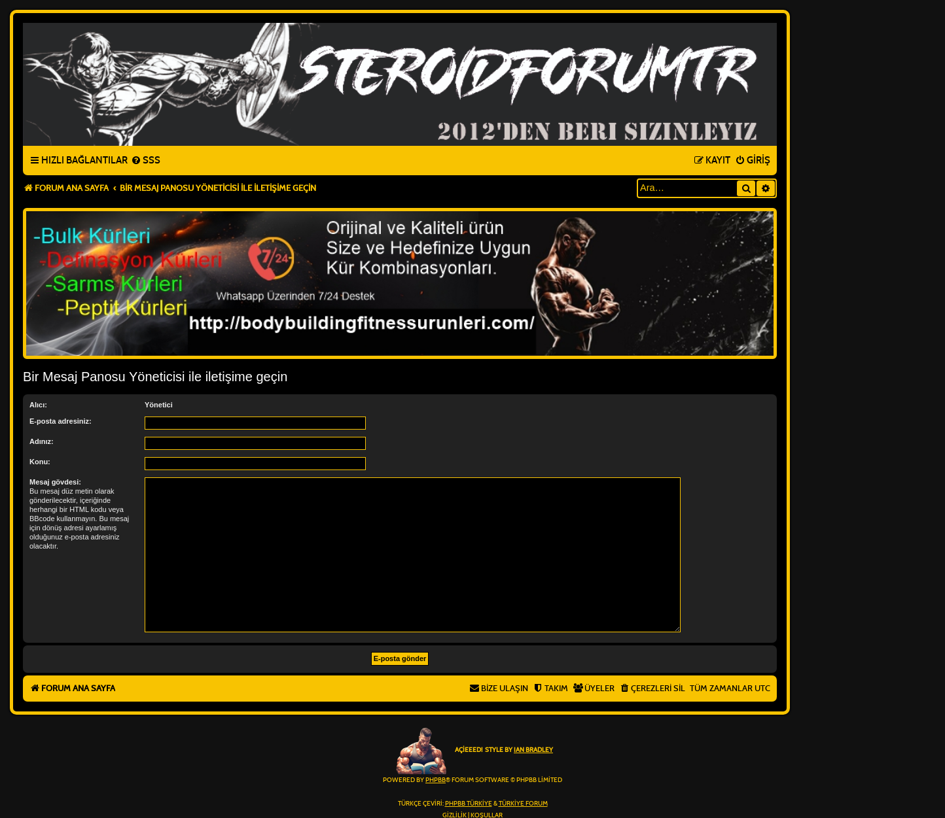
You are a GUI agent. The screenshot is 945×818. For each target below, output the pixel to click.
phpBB (435, 780)
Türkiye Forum (523, 803)
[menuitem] (145, 161)
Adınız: (41, 441)
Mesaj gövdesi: (55, 482)
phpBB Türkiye (468, 803)
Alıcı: (38, 405)
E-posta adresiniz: (60, 421)
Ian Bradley (533, 750)
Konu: (39, 462)
